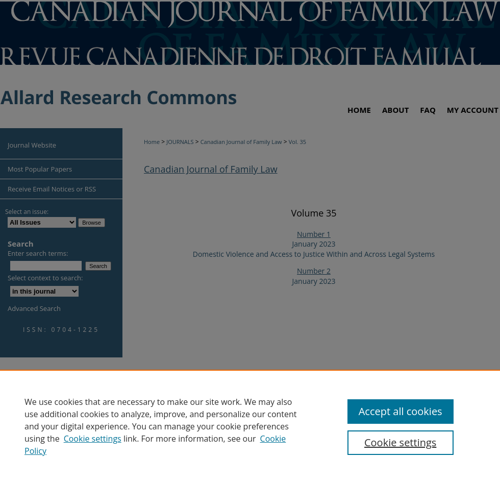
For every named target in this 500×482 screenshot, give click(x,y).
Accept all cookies (400, 411)
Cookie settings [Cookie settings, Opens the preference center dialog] (400, 442)
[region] (250, 426)
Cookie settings (92, 438)
